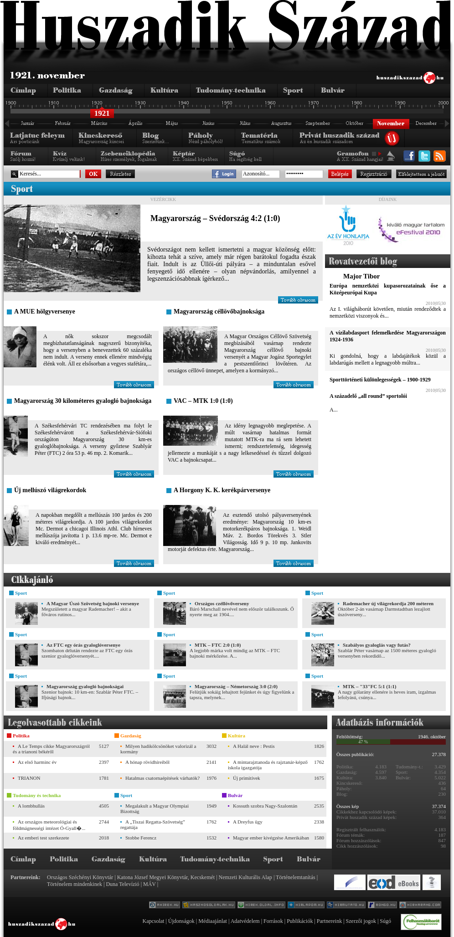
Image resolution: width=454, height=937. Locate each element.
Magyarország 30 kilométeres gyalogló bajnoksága (82, 400)
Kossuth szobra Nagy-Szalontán (265, 805)
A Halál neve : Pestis (254, 746)
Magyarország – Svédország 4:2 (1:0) (215, 218)
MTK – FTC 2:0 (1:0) (218, 645)
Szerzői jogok (361, 921)
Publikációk (300, 921)
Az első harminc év (37, 762)
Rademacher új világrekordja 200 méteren (388, 603)
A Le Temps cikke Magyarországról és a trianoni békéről (51, 748)
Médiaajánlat (212, 921)
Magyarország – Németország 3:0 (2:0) (236, 686)
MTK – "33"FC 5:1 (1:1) (369, 686)
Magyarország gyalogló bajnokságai (85, 686)
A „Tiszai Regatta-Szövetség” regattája (152, 824)
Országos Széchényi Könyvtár (80, 877)
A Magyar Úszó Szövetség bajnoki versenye (92, 603)
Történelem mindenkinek (74, 884)
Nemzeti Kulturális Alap (245, 877)
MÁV (149, 884)
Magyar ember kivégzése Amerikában (271, 837)
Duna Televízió (122, 884)
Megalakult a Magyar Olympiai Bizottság (154, 808)
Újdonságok (181, 921)
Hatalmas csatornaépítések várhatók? (162, 778)
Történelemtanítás (295, 877)
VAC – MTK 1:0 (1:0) (203, 400)
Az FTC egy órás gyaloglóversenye (83, 645)
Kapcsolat (153, 921)
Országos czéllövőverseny (222, 603)
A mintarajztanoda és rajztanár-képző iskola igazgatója (268, 764)
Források (273, 921)
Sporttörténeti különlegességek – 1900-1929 (380, 379)
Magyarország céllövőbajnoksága (219, 311)
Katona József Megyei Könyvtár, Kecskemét (166, 877)
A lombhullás (31, 805)
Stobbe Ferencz (140, 837)
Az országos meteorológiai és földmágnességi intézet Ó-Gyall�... (49, 825)
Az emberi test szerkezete (43, 837)
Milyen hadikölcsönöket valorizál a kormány (158, 748)
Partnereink (329, 921)
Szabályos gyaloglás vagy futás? (377, 645)
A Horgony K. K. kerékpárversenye (222, 490)
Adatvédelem (245, 921)
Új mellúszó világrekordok (50, 490)
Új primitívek (246, 778)
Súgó (385, 921)
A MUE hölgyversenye (44, 311)
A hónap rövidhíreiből (147, 762)
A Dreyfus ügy (248, 821)
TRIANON (29, 778)
